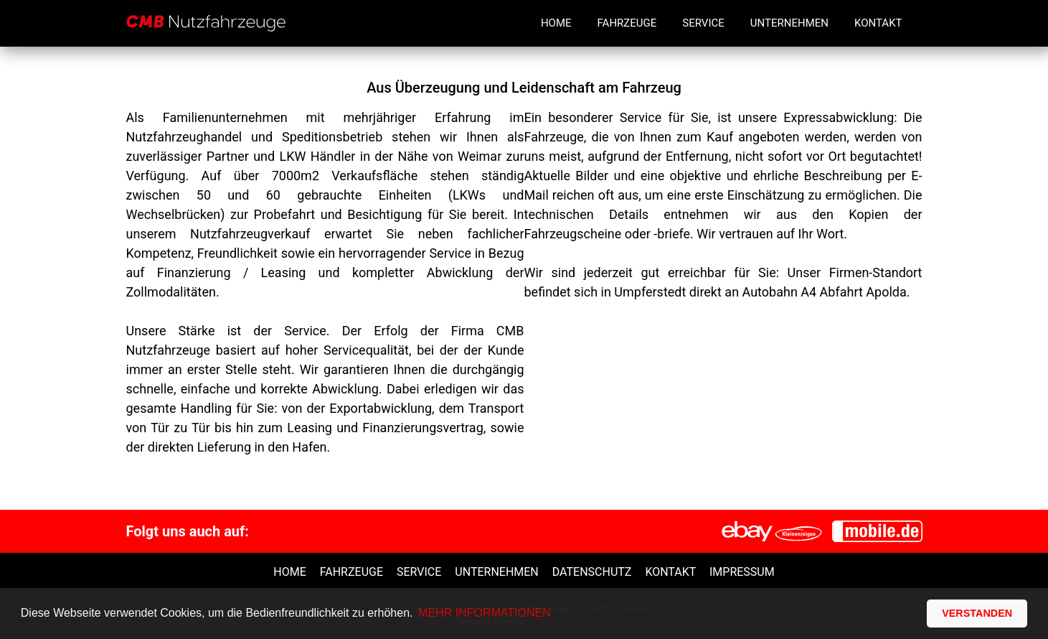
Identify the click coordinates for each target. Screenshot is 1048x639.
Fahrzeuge (627, 23)
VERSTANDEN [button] (977, 613)
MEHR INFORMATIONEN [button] (484, 613)
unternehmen (496, 572)
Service (703, 23)
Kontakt (878, 23)
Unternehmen (789, 23)
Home (556, 23)
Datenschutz (592, 572)
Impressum (742, 572)
